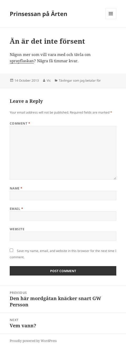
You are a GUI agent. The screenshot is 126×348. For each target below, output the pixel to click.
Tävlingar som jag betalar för (80, 80)
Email (16, 208)
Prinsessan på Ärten (38, 14)
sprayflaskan (22, 60)
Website (17, 229)
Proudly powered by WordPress (33, 341)
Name (16, 188)
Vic (49, 80)
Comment (20, 123)
